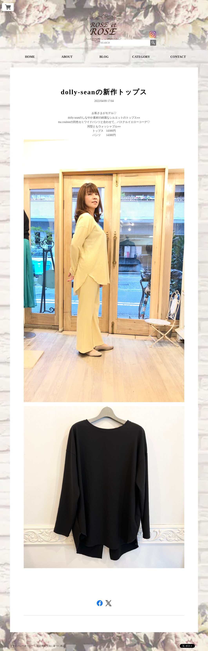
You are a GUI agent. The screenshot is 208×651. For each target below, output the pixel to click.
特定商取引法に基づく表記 (51, 646)
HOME (30, 56)
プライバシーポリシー (21, 646)
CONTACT (178, 56)
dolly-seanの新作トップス (104, 92)
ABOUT (66, 56)
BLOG (104, 56)
